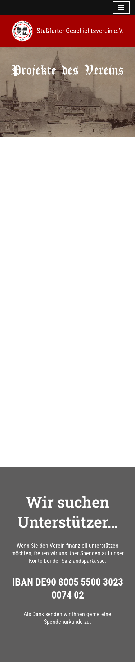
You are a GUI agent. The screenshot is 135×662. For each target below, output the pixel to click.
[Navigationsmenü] (121, 7)
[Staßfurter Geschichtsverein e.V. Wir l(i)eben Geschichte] (68, 31)
